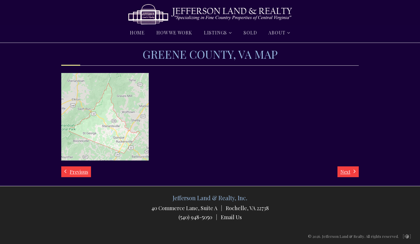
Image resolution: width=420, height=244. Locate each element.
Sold (250, 32)
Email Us (231, 217)
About (276, 32)
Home (137, 32)
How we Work (174, 32)
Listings (215, 32)
